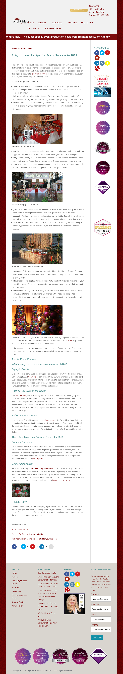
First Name (95, 594)
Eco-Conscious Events (47, 573)
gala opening (48, 420)
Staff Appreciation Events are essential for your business (34, 539)
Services (42, 23)
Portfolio (72, 23)
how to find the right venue (63, 480)
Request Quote (53, 29)
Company (94, 625)
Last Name (95, 604)
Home (31, 23)
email (70, 340)
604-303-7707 (103, 14)
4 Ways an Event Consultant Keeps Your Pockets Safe (47, 623)
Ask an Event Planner (20, 529)
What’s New (87, 23)
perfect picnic (37, 458)
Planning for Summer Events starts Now (28, 534)
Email (93, 614)
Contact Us (33, 29)
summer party (21, 395)
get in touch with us (39, 74)
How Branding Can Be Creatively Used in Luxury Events (48, 606)
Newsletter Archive (22, 48)
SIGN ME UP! (97, 637)
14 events (32, 377)
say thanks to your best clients (43, 468)
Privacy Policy (17, 606)
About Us (57, 23)
